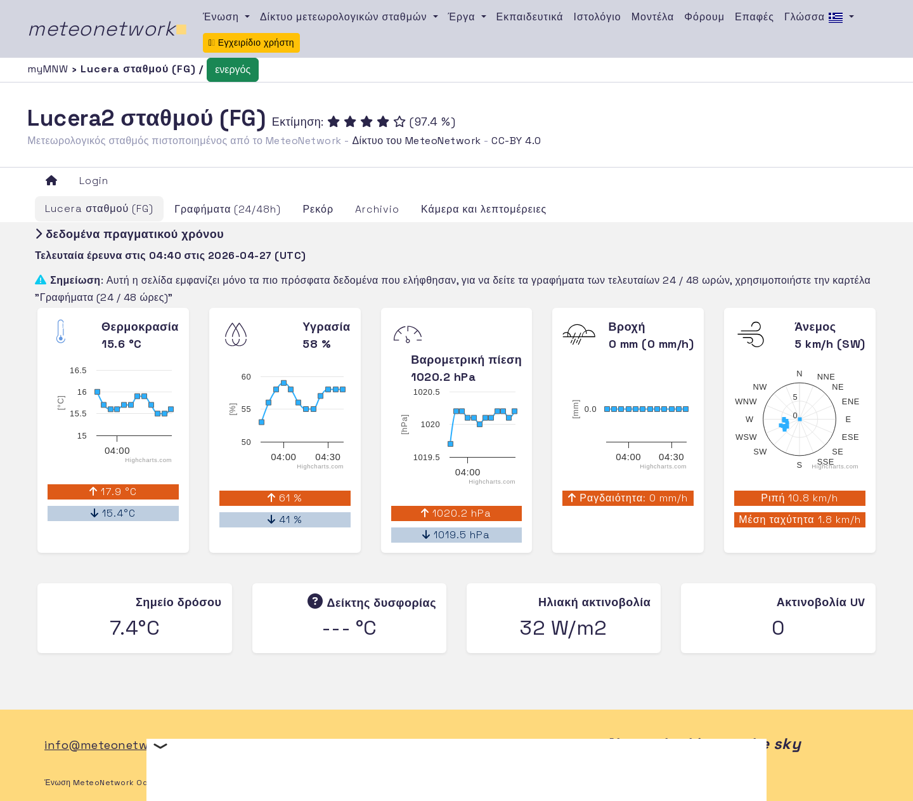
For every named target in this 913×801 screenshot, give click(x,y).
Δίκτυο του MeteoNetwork (416, 140)
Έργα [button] (463, 16)
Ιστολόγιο (597, 16)
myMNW (49, 69)
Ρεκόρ (317, 209)
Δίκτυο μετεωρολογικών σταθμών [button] (345, 16)
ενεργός (232, 69)
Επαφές (754, 16)
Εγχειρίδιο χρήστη (251, 42)
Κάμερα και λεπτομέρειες (484, 209)
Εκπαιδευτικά (530, 16)
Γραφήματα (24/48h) (227, 209)
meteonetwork (107, 28)
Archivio (377, 209)
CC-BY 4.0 (516, 140)
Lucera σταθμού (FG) (99, 208)
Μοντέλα (653, 16)
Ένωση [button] (222, 16)
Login (93, 180)
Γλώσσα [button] (815, 17)
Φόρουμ (704, 16)
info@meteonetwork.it (111, 745)
